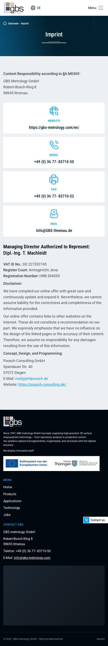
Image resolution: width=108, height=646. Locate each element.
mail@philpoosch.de (31, 378)
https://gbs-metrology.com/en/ (54, 127)
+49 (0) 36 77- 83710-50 (54, 161)
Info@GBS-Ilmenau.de (54, 230)
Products (9, 494)
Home (7, 487)
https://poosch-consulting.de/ (42, 384)
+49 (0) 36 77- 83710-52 (54, 196)
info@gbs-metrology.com (32, 558)
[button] (96, 8)
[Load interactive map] (54, 595)
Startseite (10, 23)
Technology (11, 508)
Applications (12, 501)
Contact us (94, 520)
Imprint (101, 639)
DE (39, 8)
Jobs (6, 515)
